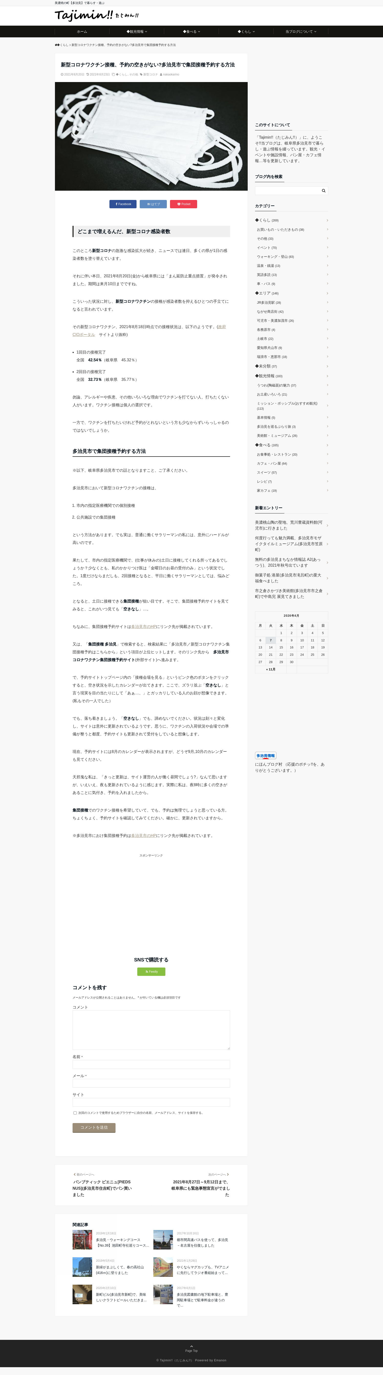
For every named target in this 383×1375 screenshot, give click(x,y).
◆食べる (190, 31)
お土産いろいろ (272, 394)
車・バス (266, 284)
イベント (267, 248)
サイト (78, 1102)
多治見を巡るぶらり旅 (276, 426)
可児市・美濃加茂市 (275, 321)
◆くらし (244, 31)
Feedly (152, 971)
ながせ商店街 (270, 311)
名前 (78, 1064)
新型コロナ (150, 74)
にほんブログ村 (268, 764)
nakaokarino (171, 74)
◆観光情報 (135, 31)
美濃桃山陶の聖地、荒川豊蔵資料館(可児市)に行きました (289, 525)
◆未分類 (266, 366)
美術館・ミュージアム (277, 436)
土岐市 (265, 339)
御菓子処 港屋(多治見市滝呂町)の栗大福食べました (288, 578)
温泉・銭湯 (268, 266)
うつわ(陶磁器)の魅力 (276, 385)
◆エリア (266, 293)
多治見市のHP (143, 627)
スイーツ (267, 472)
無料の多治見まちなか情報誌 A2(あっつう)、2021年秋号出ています (288, 562)
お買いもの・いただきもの (280, 229)
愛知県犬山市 (269, 348)
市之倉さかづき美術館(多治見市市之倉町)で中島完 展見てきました (289, 594)
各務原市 (266, 330)
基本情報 (266, 417)
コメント (80, 1007)
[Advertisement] (112, 892)
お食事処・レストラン (277, 454)
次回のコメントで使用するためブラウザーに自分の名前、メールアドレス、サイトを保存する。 (141, 1120)
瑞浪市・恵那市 (272, 357)
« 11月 (270, 669)
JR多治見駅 (269, 302)
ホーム (82, 31)
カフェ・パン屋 (272, 463)
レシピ (264, 481)
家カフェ (267, 490)
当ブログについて (299, 31)
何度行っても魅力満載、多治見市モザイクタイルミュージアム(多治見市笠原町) (289, 544)
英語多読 (267, 275)
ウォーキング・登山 (275, 257)
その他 (133, 74)
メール (79, 1084)
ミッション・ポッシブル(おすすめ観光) (287, 405)
